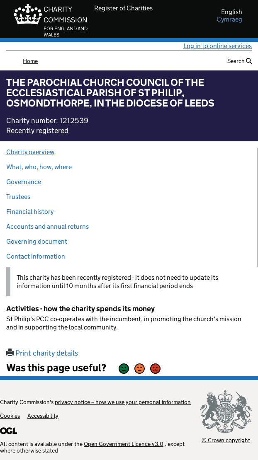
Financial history (30, 211)
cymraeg (229, 19)
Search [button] (239, 61)
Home (30, 61)
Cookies (10, 415)
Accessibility (42, 415)
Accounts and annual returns (47, 226)
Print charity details (42, 353)
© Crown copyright (226, 439)
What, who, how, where (39, 167)
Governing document (36, 241)
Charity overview (30, 152)
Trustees (18, 197)
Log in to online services (217, 46)
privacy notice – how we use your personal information (123, 402)
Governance (23, 182)
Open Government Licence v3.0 (123, 444)
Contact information (35, 256)
